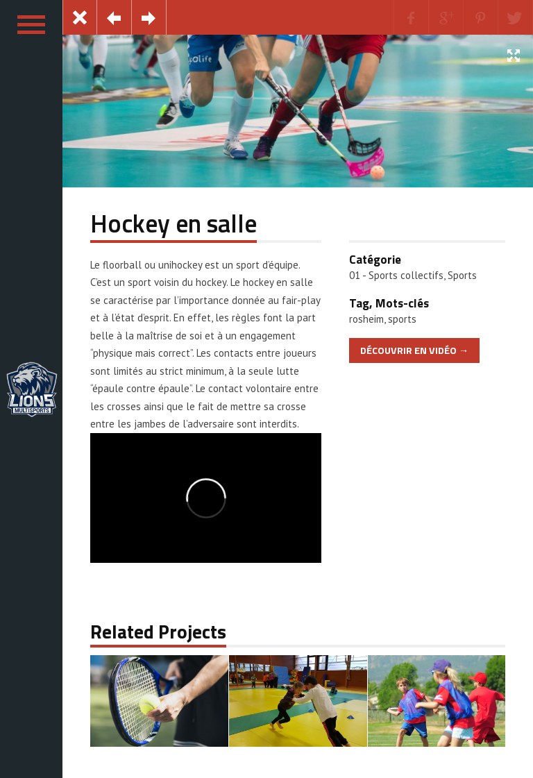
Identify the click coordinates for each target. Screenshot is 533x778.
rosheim (366, 318)
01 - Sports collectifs (396, 275)
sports (402, 318)
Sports (462, 275)
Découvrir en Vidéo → (414, 350)
